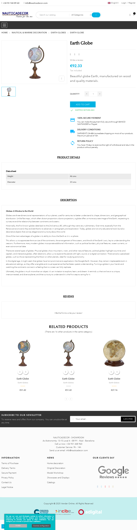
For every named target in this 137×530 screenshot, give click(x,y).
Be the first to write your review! (69, 313)
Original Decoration (56, 468)
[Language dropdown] (113, 3)
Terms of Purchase (9, 463)
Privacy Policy (7, 477)
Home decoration (55, 463)
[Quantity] (93, 93)
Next (70, 399)
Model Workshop (55, 473)
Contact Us (6, 482)
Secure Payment (8, 473)
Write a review (76, 60)
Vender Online (68, 503)
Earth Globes (23, 383)
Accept (18, 526)
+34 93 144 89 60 (11, 3)
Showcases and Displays (58, 477)
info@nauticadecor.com (36, 3)
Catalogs (51, 482)
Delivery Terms (8, 468)
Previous (66, 399)
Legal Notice (7, 487)
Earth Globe (23, 378)
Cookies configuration (41, 526)
